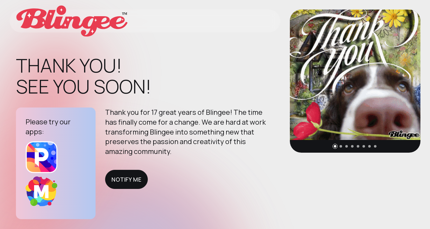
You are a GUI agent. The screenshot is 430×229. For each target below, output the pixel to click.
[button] (335, 146)
